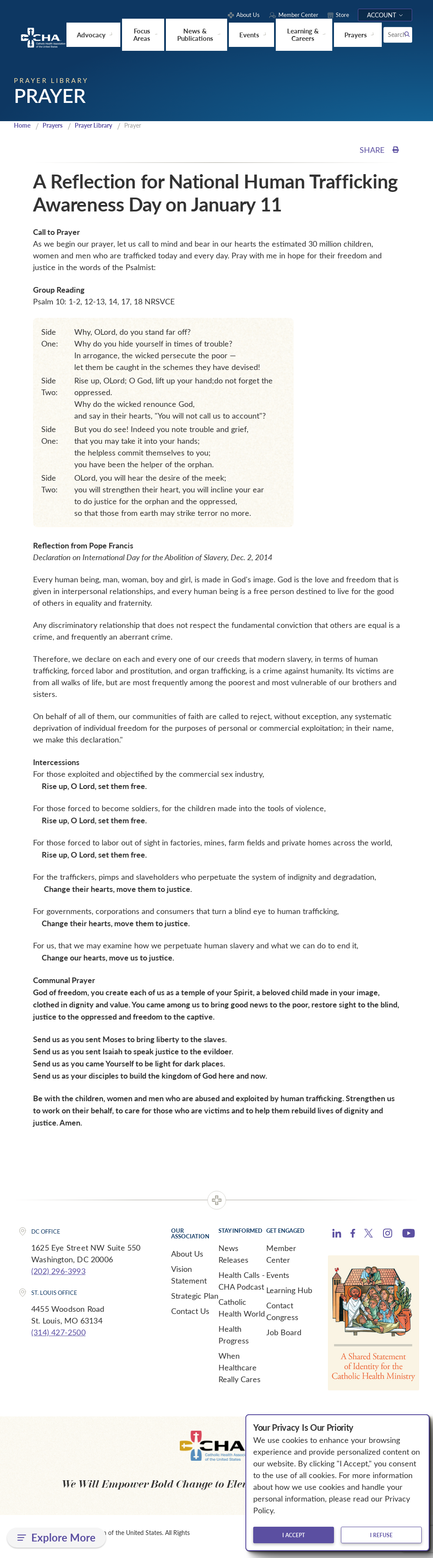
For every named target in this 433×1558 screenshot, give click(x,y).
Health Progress (233, 1334)
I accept (293, 1535)
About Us (187, 1253)
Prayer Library (100, 124)
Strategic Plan (194, 1295)
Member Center (281, 1253)
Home (23, 124)
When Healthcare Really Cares (239, 1367)
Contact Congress (282, 1311)
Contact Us (190, 1310)
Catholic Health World (241, 1307)
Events (277, 1274)
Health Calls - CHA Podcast (241, 1280)
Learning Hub (289, 1289)
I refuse (381, 1535)
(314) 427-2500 (58, 1332)
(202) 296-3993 (58, 1270)
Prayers (55, 124)
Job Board (283, 1332)
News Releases (233, 1253)
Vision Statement (189, 1274)
